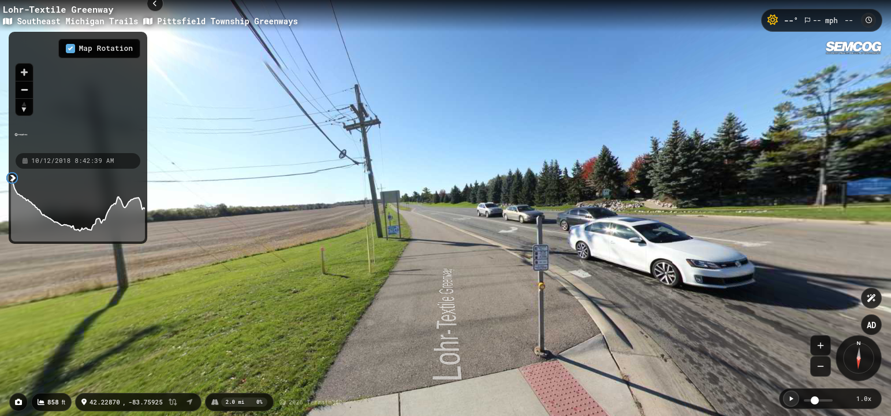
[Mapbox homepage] (21, 139)
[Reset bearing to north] (24, 107)
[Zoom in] (24, 72)
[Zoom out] (24, 89)
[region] (78, 92)
